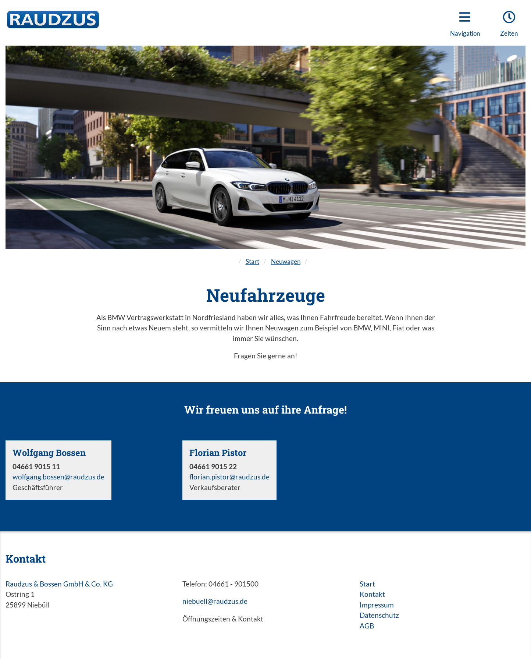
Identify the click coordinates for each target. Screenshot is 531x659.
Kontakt (372, 594)
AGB (367, 625)
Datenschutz (379, 615)
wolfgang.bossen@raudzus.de (58, 476)
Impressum (377, 604)
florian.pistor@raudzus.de (229, 476)
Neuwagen (285, 261)
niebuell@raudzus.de (214, 601)
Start (252, 261)
